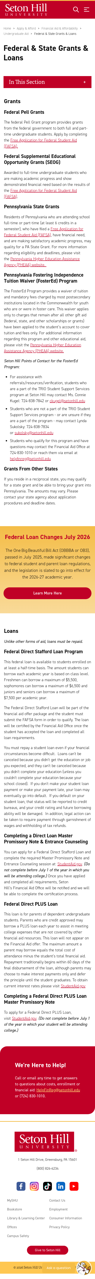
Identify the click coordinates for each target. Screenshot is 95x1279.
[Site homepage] (26, 10)
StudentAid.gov (69, 863)
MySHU (12, 1200)
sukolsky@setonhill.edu (34, 432)
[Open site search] (76, 10)
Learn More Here (47, 593)
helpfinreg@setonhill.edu (30, 458)
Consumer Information (65, 1218)
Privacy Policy (59, 1227)
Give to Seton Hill (47, 1250)
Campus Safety (18, 1236)
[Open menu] (86, 10)
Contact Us (57, 1200)
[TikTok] (47, 1186)
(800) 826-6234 (48, 1168)
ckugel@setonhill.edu (67, 400)
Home (7, 28)
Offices (12, 1227)
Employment (58, 1209)
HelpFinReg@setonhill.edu (58, 1089)
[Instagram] (34, 1186)
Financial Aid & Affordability (60, 28)
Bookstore (14, 1209)
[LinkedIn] (60, 1186)
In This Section (27, 82)
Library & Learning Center (26, 1218)
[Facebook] (21, 1186)
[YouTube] (74, 1186)
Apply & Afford (26, 28)
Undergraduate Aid (16, 33)
